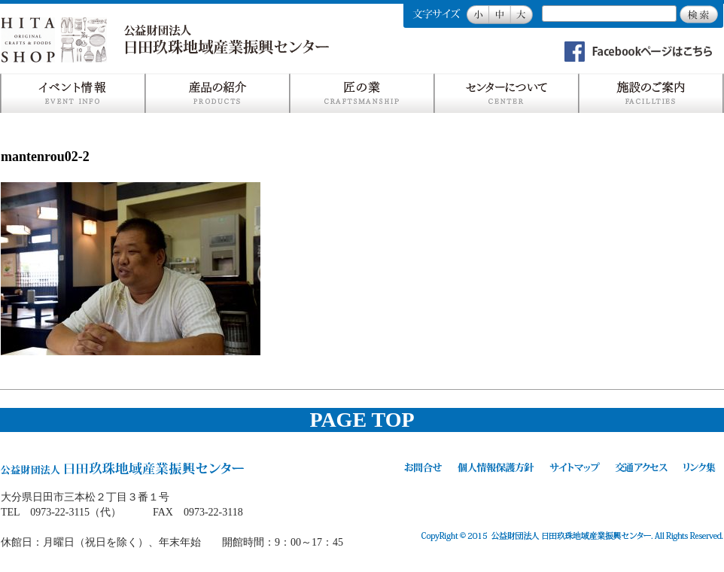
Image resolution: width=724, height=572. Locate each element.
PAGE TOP (361, 419)
